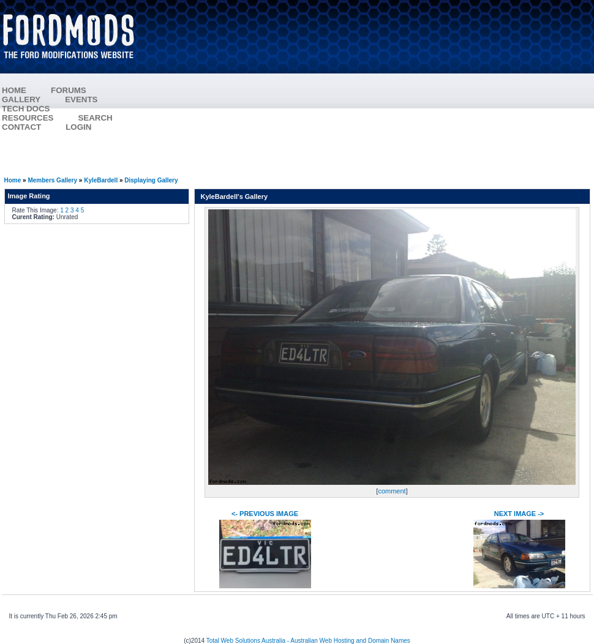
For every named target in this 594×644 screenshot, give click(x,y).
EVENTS (93, 99)
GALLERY (21, 99)
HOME (14, 90)
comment (391, 491)
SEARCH (95, 117)
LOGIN (78, 127)
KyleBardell (101, 180)
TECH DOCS (26, 108)
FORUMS (81, 90)
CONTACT (21, 127)
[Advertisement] (371, 88)
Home (12, 180)
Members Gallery (52, 180)
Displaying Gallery (151, 180)
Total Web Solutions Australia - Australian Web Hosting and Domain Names (308, 640)
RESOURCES (40, 117)
